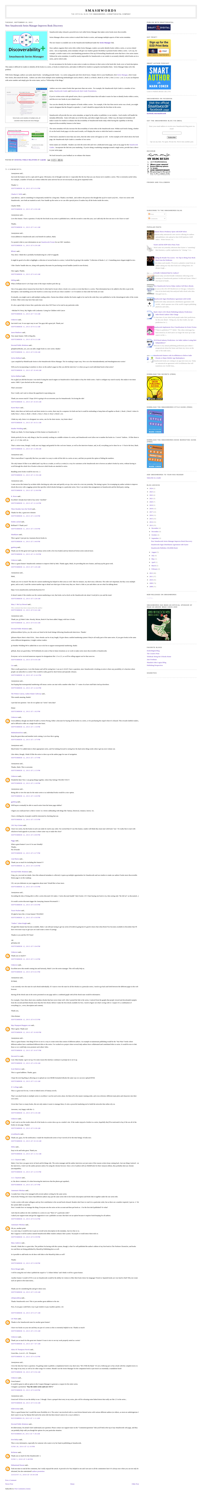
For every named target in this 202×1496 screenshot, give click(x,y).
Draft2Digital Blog (153, 651)
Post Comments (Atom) (22, 1489)
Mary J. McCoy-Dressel (19, 604)
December (155, 528)
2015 (151, 519)
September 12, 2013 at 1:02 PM (25, 711)
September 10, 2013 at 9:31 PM (25, 188)
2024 (151, 488)
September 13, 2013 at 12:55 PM (26, 1172)
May (153, 559)
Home (72, 1484)
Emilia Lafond (16, 522)
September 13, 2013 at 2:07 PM (25, 1185)
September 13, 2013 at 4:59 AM (25, 1063)
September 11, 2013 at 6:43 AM (25, 274)
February (155, 569)
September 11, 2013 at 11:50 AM (26, 475)
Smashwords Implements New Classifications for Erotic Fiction (175, 327)
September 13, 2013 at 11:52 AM (26, 1154)
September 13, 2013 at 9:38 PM (25, 1263)
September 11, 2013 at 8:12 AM (25, 327)
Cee (12, 665)
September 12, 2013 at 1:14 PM (25, 727)
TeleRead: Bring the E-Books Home (159, 656)
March (154, 566)
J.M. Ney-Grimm (17, 825)
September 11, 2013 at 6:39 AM (25, 245)
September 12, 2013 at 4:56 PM (25, 917)
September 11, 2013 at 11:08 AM (26, 449)
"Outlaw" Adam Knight (19, 923)
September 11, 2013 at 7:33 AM (25, 314)
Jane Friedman (152, 659)
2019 (151, 505)
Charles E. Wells (16, 194)
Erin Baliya (15, 1439)
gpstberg (14, 547)
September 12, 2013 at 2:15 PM (25, 770)
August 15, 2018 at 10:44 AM (24, 1475)
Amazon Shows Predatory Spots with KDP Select (170, 232)
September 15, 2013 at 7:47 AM (25, 1344)
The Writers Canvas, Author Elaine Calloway (26, 694)
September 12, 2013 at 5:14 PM (25, 959)
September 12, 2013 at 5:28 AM (25, 599)
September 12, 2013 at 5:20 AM (25, 567)
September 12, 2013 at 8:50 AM (25, 660)
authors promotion (38, 1471)
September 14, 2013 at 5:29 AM (25, 1292)
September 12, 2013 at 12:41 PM (26, 675)
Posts (151, 214)
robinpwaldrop (16, 1298)
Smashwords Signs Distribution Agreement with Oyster (169, 545)
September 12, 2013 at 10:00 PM (26, 1032)
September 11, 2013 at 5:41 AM (25, 227)
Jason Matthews (16, 332)
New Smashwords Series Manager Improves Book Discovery (171, 541)
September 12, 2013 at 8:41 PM (25, 972)
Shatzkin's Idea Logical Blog (156, 662)
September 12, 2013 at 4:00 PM (25, 835)
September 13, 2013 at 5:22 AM (25, 1081)
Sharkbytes (15, 534)
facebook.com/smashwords (156, 113)
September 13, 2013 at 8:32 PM (25, 1219)
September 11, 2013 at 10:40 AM (26, 370)
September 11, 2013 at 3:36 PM (25, 529)
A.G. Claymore (16, 1160)
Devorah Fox (15, 1056)
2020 (151, 502)
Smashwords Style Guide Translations (83, 91)
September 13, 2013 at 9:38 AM (25, 1128)
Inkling (13, 280)
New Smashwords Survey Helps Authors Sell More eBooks (173, 286)
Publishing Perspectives (155, 665)
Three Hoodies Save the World (21, 509)
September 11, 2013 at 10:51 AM (26, 423)
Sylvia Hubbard (16, 358)
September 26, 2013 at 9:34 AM (25, 1403)
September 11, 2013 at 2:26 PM (25, 516)
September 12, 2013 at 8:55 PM (25, 1019)
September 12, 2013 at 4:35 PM (25, 887)
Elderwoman (15, 1409)
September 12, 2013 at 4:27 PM (25, 853)
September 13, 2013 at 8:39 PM (25, 1237)
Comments (153, 219)
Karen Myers (15, 408)
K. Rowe (14, 496)
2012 (151, 573)
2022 (151, 495)
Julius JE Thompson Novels (20, 1349)
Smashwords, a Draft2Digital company (112, 14)
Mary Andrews (16, 1243)
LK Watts (14, 1319)
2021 (151, 498)
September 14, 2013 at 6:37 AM (25, 1313)
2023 (151, 492)
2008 (151, 587)
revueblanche (15, 1134)
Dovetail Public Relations (19, 345)
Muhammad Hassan (17, 1465)
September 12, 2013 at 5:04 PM (25, 946)
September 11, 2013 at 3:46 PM (25, 541)
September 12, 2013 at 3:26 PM (25, 796)
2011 (151, 576)
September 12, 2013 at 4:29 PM (25, 866)
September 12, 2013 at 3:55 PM (25, 819)
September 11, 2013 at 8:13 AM (25, 339)
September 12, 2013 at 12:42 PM (26, 688)
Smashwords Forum (48, 242)
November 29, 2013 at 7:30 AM (25, 1434)
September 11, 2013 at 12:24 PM (26, 503)
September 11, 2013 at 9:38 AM (25, 352)
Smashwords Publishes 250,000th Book (164, 548)
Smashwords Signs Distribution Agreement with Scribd (172, 299)
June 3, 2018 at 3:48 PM (22, 1459)
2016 (151, 515)
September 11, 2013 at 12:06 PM (26, 490)
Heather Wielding (17, 428)
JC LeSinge (15, 1087)
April (153, 562)
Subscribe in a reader (154, 478)
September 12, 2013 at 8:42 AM (25, 610)
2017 (151, 512)
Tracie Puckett (16, 910)
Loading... (150, 598)
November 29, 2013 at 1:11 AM (25, 1418)
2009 (151, 583)
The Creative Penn (153, 654)
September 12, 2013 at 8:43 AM (25, 623)
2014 (151, 522)
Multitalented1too (17, 733)
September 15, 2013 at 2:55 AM (25, 1331)
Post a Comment (10, 1480)
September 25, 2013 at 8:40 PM (25, 1390)
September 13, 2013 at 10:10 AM (26, 1141)
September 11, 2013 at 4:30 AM (25, 209)
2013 (151, 525)
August (154, 552)
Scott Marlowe (16, 1069)
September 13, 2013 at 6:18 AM (25, 1113)
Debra (13, 1147)
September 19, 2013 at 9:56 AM (25, 1372)
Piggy (13, 841)
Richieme (14, 1452)
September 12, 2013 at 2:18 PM (25, 783)
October (154, 535)
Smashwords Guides (61, 91)
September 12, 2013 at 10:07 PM (26, 1050)
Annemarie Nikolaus (18, 1190)
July (153, 556)
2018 (151, 509)
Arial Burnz (15, 859)
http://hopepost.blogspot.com (21, 1025)
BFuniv (13, 251)
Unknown (14, 320)
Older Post (135, 1484)
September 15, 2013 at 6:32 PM (25, 1356)
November (155, 531)
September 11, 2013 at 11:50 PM (26, 554)
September (155, 538)
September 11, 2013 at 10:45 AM (26, 402)
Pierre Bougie (15, 1269)
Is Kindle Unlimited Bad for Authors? (166, 273)
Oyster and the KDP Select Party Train (166, 245)
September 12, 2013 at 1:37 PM (25, 740)
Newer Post (9, 1484)
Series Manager (105, 43)
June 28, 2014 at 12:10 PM (23, 1446)
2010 (151, 580)
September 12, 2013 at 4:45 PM (25, 905)
